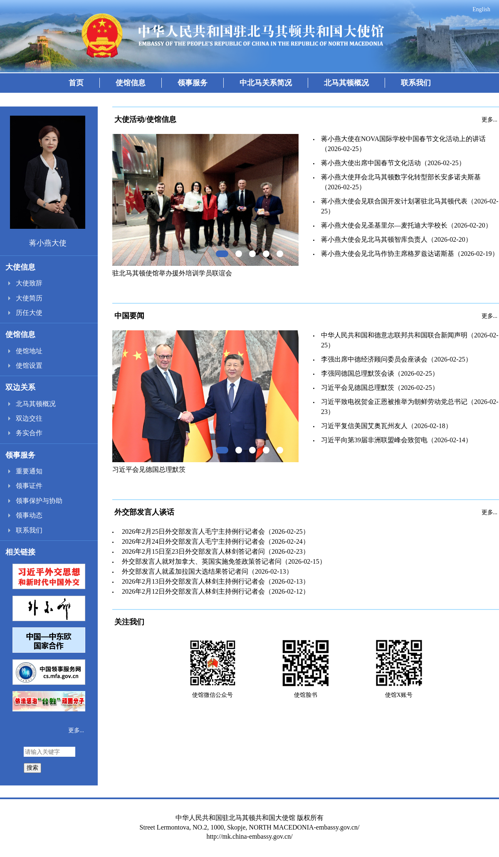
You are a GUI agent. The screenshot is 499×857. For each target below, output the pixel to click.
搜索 (32, 767)
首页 (76, 83)
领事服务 (193, 83)
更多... (76, 730)
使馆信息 (131, 83)
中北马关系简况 (266, 83)
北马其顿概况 (346, 83)
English (481, 9)
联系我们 (416, 83)
